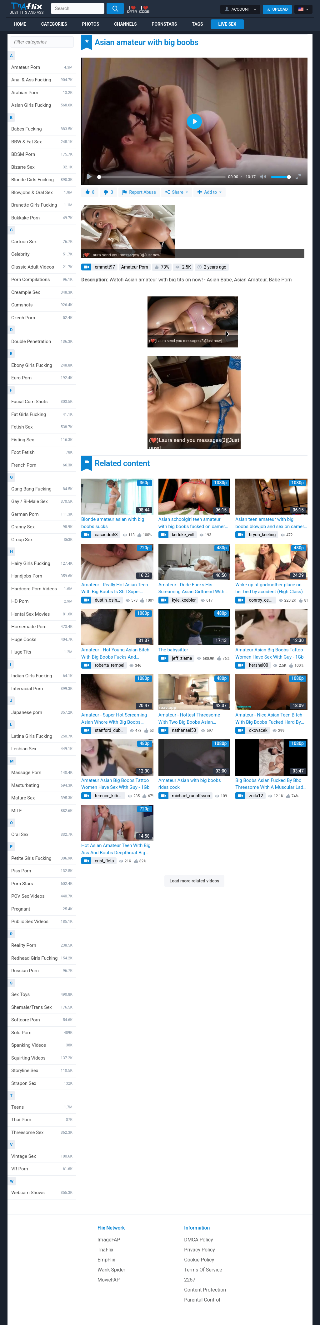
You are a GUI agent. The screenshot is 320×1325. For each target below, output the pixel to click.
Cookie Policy (199, 1260)
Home (20, 24)
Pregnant (41, 909)
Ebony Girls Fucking (41, 365)
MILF (41, 811)
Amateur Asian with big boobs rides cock (189, 784)
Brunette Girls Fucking (41, 205)
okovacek (258, 730)
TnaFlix (105, 1250)
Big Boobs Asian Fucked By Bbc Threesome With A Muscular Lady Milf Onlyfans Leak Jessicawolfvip (270, 784)
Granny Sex (41, 527)
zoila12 (255, 795)
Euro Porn (41, 378)
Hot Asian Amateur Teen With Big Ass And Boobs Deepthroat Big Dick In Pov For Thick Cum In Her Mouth (115, 849)
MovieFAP (109, 1280)
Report (139, 192)
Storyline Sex (41, 1070)
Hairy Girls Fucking (41, 563)
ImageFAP (109, 1240)
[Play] (90, 177)
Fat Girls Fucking (41, 414)
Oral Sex (41, 834)
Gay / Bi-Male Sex (41, 501)
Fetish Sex (41, 427)
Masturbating (41, 785)
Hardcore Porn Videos (41, 589)
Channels (125, 24)
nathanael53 (183, 730)
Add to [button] (208, 192)
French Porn (41, 465)
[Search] (115, 8)
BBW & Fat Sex (41, 142)
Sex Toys (41, 994)
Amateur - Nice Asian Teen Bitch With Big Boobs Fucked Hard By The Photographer (268, 719)
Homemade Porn (41, 626)
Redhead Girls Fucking (41, 958)
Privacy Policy (199, 1250)
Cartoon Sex (41, 241)
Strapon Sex (41, 1083)
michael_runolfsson (190, 795)
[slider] (161, 177)
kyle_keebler (183, 600)
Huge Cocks (41, 639)
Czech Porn (41, 318)
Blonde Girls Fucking (41, 179)
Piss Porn (41, 871)
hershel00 (258, 665)
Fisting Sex (41, 440)
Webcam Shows (41, 1192)
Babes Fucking (41, 129)
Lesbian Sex (41, 749)
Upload (277, 9)
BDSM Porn (41, 154)
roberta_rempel (109, 665)
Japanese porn (41, 712)
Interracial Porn (41, 688)
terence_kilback (109, 795)
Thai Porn (41, 1119)
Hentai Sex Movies (41, 614)
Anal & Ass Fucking (41, 80)
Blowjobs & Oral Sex (41, 192)
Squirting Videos (41, 1058)
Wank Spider (111, 1270)
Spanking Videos (41, 1045)
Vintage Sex (41, 1156)
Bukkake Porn (41, 218)
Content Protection (205, 1290)
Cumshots (41, 305)
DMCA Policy (198, 1240)
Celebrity (41, 254)
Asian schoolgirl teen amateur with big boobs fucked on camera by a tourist (193, 523)
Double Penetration (41, 341)
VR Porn (41, 1169)
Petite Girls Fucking (41, 858)
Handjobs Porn (41, 576)
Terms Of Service (203, 1270)
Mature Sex (41, 798)
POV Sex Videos (41, 896)
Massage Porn (41, 772)
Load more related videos (194, 880)
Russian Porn (41, 970)
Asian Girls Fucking (41, 105)
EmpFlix (106, 1260)
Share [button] (174, 192)
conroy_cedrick (262, 600)
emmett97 (104, 267)
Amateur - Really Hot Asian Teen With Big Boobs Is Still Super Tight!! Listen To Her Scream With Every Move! (116, 588)
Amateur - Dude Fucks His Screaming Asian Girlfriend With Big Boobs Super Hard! (191, 588)
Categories (54, 24)
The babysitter (173, 650)
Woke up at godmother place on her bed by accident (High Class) (269, 588)
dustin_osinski (108, 600)
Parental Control (202, 1300)
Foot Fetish (41, 452)
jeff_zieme (181, 658)
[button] (240, 9)
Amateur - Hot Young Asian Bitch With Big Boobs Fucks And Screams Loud (115, 653)
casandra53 (106, 534)
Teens (41, 1107)
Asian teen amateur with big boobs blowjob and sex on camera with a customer (271, 523)
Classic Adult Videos (41, 267)
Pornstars (164, 24)
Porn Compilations (41, 279)
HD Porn (41, 601)
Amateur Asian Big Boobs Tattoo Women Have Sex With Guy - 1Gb (269, 653)
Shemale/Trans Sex (41, 1007)
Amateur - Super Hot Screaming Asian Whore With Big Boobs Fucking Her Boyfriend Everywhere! (114, 719)
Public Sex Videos (41, 921)
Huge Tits (41, 652)
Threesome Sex (41, 1132)
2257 (189, 1280)
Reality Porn (41, 945)
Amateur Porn (41, 67)
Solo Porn (41, 1032)
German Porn (41, 514)
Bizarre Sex (41, 167)
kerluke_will (182, 534)
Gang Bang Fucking (41, 489)
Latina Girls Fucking (41, 736)
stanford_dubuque (110, 730)
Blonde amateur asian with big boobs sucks (112, 522)
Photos (90, 24)
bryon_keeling (262, 534)
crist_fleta (104, 860)
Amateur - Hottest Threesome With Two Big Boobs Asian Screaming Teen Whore (189, 719)
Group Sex (41, 539)
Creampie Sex (41, 292)
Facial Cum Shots (41, 401)
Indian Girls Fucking (41, 676)
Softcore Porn (41, 1020)
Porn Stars (41, 883)
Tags (197, 24)
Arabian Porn (41, 92)
